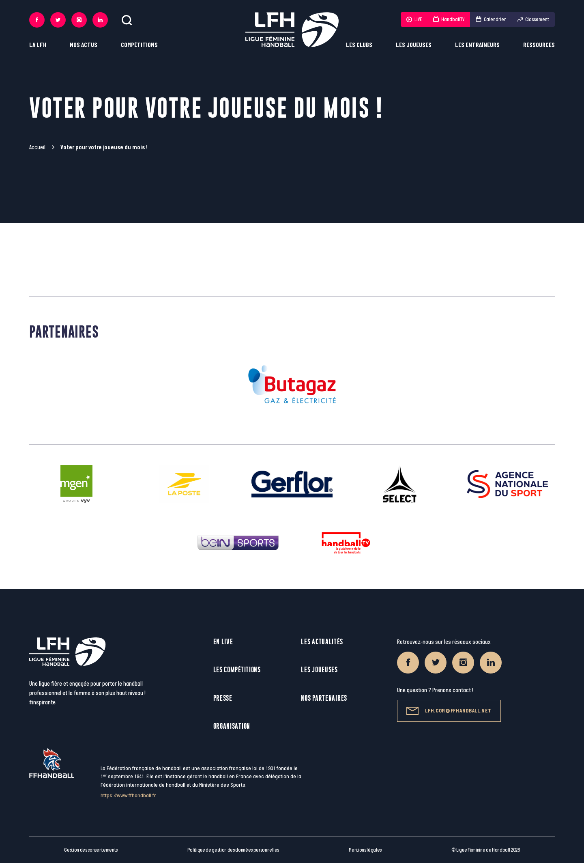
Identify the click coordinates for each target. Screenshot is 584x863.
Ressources (539, 45)
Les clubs (359, 45)
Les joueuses (414, 45)
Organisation (231, 726)
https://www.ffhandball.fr (128, 795)
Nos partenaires (324, 698)
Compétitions (139, 45)
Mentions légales (365, 850)
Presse (222, 698)
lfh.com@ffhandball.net (448, 711)
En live (223, 642)
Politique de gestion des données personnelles (233, 850)
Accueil (37, 147)
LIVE (414, 19)
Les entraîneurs (477, 45)
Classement (533, 19)
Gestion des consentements (91, 850)
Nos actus (83, 45)
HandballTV (448, 19)
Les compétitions (237, 670)
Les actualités (322, 642)
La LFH (37, 45)
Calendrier (491, 19)
